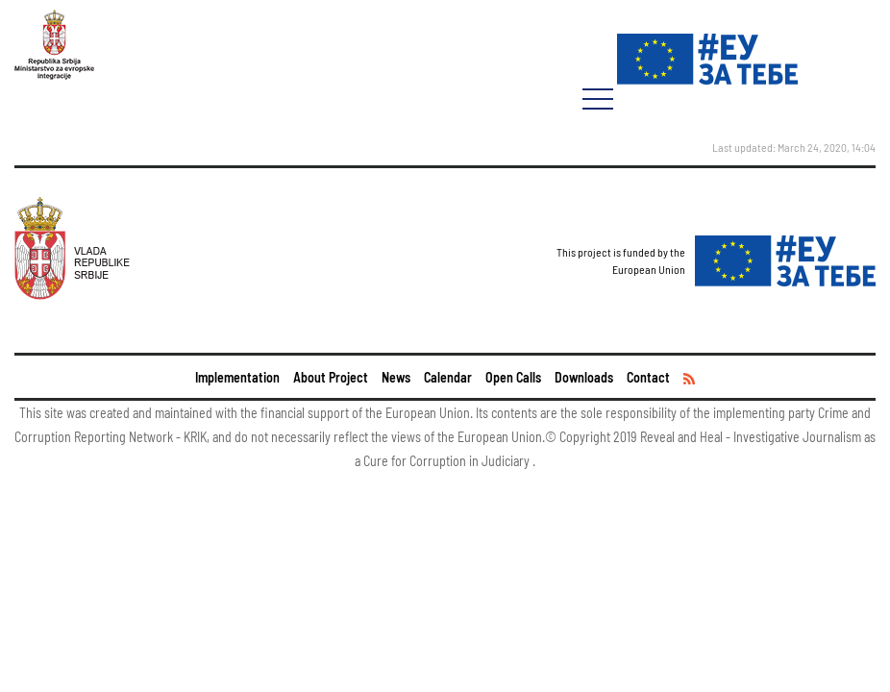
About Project (330, 377)
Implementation (237, 377)
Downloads (584, 377)
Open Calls (513, 377)
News (396, 377)
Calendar (448, 377)
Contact (648, 377)
